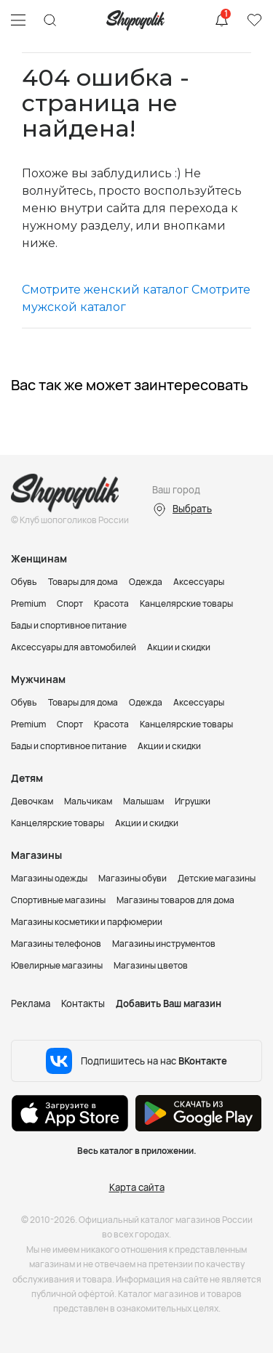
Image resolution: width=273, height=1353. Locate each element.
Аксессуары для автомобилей (73, 647)
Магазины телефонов (56, 943)
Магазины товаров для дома (175, 900)
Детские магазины (217, 878)
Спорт (70, 603)
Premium (28, 603)
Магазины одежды (49, 878)
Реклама (30, 1003)
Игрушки (192, 801)
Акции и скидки (178, 647)
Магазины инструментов (163, 943)
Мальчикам (88, 801)
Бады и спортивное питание (69, 625)
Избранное (254, 20)
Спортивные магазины (58, 900)
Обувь (24, 581)
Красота (111, 603)
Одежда (145, 581)
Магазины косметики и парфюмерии (86, 922)
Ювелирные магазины (57, 965)
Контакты (83, 1003)
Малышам (143, 801)
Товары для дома (83, 581)
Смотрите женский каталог (105, 289)
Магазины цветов (151, 965)
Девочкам (32, 801)
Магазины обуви (132, 878)
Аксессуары (198, 581)
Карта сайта (137, 1187)
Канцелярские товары (186, 603)
